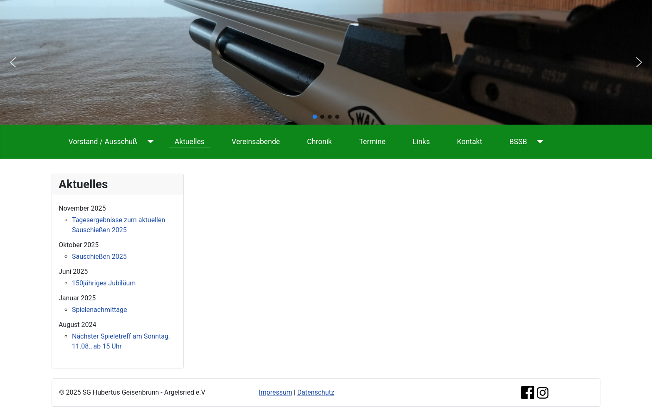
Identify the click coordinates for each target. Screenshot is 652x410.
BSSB (518, 141)
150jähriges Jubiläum (104, 283)
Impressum (275, 392)
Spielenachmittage (99, 310)
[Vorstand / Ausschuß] (148, 141)
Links (421, 141)
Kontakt (469, 141)
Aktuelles (190, 141)
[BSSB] (538, 141)
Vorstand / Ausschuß (103, 141)
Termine (372, 141)
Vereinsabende (256, 141)
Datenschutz (315, 392)
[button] (13, 62)
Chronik (319, 141)
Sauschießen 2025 (99, 256)
